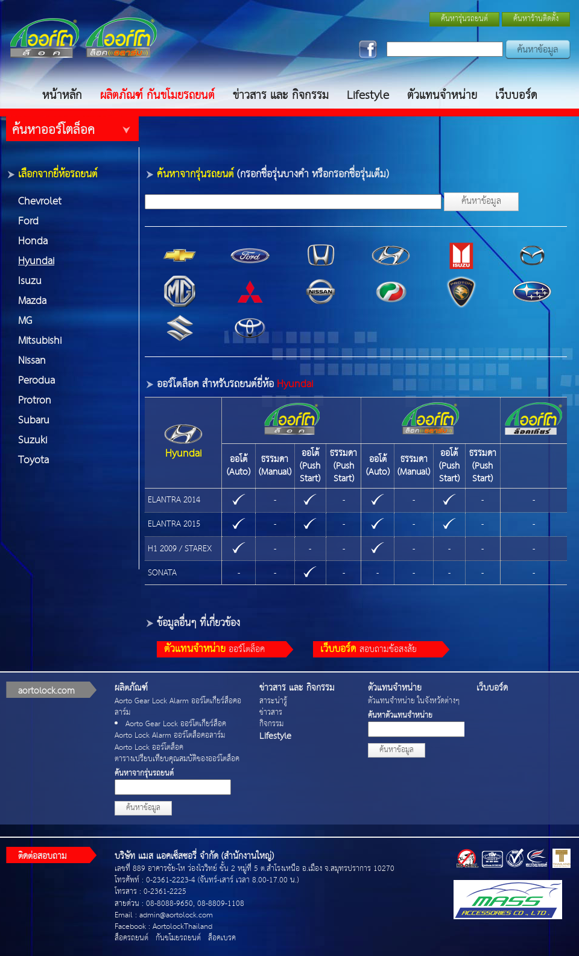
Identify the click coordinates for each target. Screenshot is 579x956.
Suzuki (32, 440)
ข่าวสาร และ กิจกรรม (281, 95)
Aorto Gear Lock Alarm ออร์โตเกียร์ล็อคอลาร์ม (178, 707)
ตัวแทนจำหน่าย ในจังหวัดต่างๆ (414, 701)
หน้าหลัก (62, 95)
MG (25, 321)
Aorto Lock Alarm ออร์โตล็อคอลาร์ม (170, 735)
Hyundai (36, 261)
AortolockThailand (182, 927)
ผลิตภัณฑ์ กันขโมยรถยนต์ (157, 95)
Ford (28, 221)
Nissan (32, 361)
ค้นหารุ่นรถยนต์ (464, 19)
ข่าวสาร (270, 713)
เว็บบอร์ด (516, 95)
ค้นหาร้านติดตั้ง (535, 19)
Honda (33, 241)
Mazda (32, 301)
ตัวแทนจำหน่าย (442, 95)
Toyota (33, 460)
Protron (34, 400)
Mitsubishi (40, 341)
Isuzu (30, 281)
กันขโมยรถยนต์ (178, 938)
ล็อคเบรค (222, 938)
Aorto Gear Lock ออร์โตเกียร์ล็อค (175, 724)
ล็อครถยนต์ (131, 938)
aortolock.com (46, 691)
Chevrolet (40, 201)
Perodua (36, 381)
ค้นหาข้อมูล (481, 201)
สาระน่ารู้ (273, 701)
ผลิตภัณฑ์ (131, 688)
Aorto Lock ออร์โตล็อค (149, 748)
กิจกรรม (271, 724)
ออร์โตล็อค (214, 649)
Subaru (33, 420)
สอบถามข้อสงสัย (368, 649)
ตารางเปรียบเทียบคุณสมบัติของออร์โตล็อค (177, 759)
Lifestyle (368, 95)
